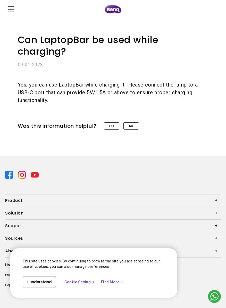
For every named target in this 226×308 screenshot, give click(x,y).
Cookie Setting (79, 282)
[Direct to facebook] (9, 175)
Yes (111, 126)
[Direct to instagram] (22, 175)
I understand (39, 282)
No (131, 126)
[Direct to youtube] (35, 175)
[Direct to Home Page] (113, 9)
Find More (112, 282)
